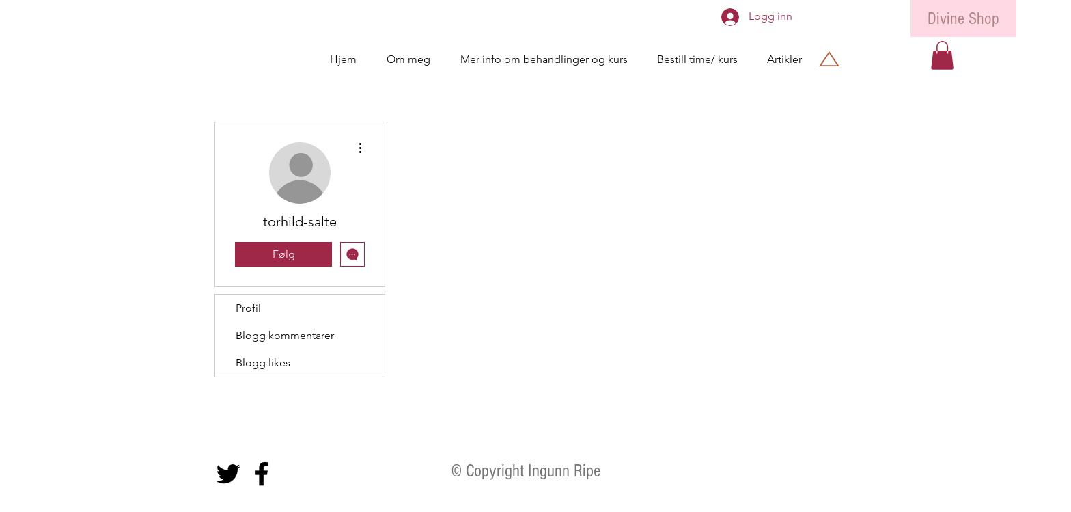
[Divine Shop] (963, 18)
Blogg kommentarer (285, 335)
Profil (248, 307)
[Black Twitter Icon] (228, 473)
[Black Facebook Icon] (261, 473)
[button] (942, 55)
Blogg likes (263, 362)
